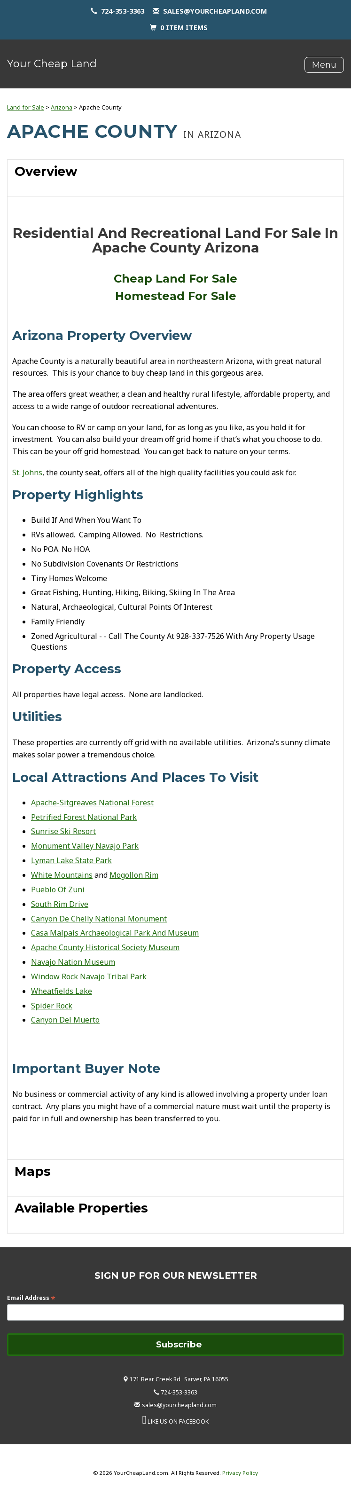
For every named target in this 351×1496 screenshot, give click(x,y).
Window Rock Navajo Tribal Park (89, 976)
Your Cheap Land (52, 63)
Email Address (31, 1298)
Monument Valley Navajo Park (85, 846)
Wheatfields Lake (61, 991)
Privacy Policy (240, 1472)
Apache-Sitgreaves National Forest (92, 802)
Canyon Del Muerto (65, 1020)
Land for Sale (25, 107)
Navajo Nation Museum (73, 962)
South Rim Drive (59, 904)
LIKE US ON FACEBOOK (178, 1421)
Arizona (61, 107)
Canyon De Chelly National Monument (99, 918)
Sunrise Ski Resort (63, 831)
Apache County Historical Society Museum (105, 947)
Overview (46, 171)
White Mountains (62, 875)
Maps (33, 1171)
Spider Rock (51, 1005)
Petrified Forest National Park (84, 817)
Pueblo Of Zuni (58, 889)
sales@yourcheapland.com (215, 11)
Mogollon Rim (133, 875)
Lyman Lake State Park (71, 860)
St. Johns (27, 472)
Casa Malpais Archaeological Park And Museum (115, 933)
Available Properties (81, 1208)
